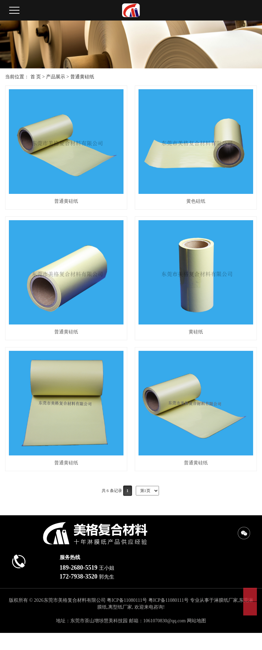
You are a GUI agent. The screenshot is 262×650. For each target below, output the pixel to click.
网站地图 (196, 620)
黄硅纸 (196, 331)
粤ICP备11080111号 (127, 600)
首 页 (35, 76)
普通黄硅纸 (82, 76)
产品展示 (55, 76)
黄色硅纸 (195, 201)
